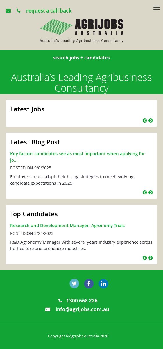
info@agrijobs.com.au (77, 309)
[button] (145, 120)
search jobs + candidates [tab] (81, 57)
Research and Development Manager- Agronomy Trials (67, 225)
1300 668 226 (78, 300)
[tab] (82, 8)
